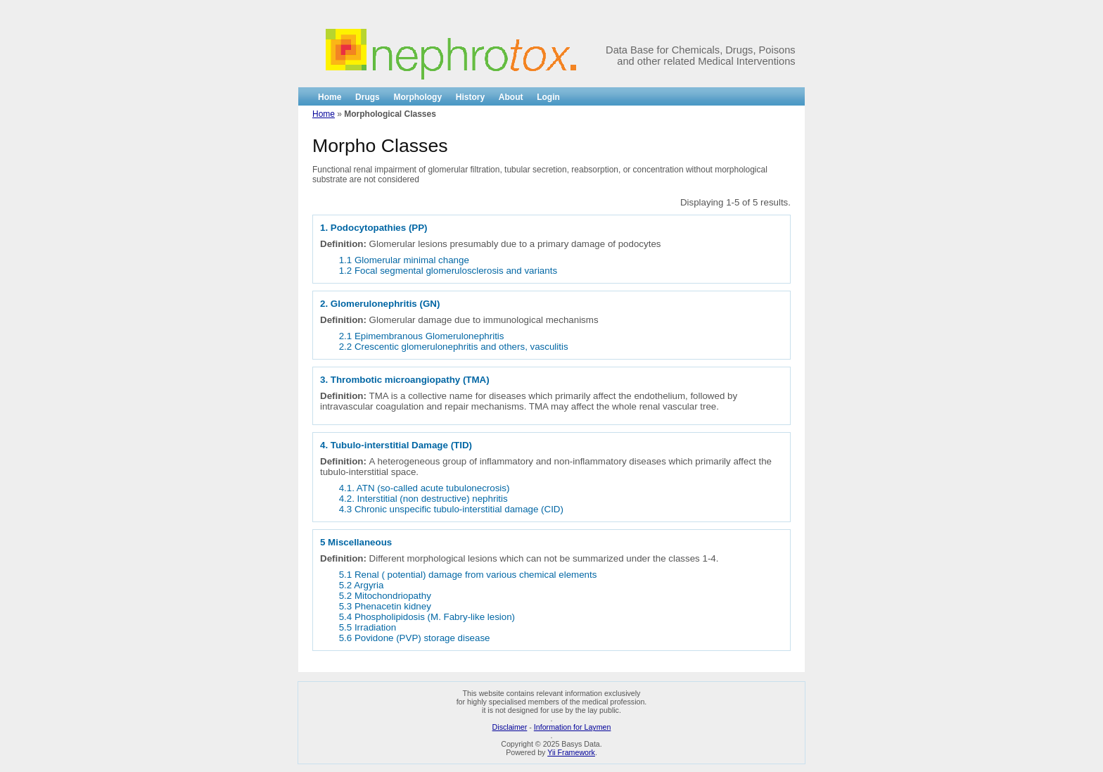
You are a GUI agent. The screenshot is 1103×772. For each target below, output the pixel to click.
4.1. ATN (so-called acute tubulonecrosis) (424, 488)
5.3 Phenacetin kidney (385, 606)
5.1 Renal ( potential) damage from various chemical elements (468, 574)
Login (548, 97)
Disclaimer (510, 727)
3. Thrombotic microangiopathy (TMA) (405, 379)
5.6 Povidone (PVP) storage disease (414, 638)
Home (329, 97)
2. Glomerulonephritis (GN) (380, 303)
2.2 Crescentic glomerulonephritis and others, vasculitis (453, 346)
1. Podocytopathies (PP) (374, 227)
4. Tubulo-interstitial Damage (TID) (396, 445)
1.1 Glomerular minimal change (404, 260)
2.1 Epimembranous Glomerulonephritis (421, 336)
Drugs (367, 97)
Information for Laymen (572, 727)
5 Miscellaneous (356, 542)
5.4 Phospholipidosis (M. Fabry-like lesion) (427, 617)
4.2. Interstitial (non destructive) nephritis (423, 498)
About (511, 97)
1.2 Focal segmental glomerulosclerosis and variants (448, 270)
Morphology (417, 97)
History (470, 97)
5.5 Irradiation (368, 627)
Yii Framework (571, 752)
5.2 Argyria (361, 585)
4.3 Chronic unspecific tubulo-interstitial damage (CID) (451, 509)
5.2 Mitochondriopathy (385, 595)
